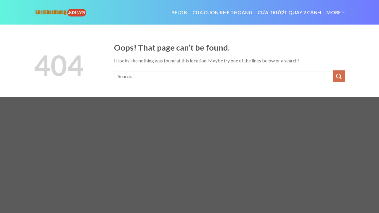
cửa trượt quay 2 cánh (289, 12)
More (335, 12)
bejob (179, 12)
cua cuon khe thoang (222, 12)
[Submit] (339, 76)
